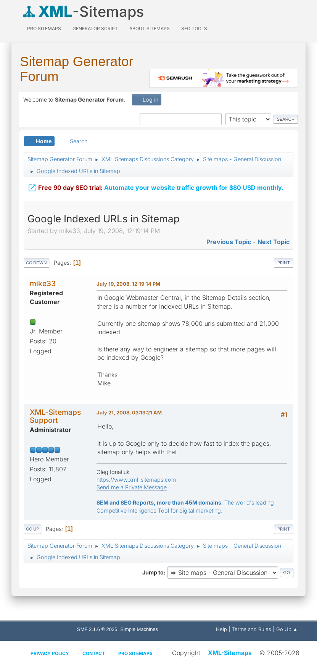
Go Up (32, 529)
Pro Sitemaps (135, 653)
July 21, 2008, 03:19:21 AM (129, 412)
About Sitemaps (149, 28)
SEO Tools (194, 28)
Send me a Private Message (132, 487)
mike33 (43, 283)
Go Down (36, 262)
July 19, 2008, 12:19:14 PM (128, 284)
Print (283, 262)
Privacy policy (50, 653)
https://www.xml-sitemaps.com (136, 479)
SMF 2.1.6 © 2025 (97, 629)
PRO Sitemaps (44, 28)
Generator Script (95, 28)
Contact (93, 653)
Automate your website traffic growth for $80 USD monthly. (155, 184)
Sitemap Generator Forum (76, 69)
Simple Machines (139, 629)
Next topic (273, 242)
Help (221, 629)
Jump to (153, 572)
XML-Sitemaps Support (55, 416)
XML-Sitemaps (230, 653)
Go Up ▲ (287, 629)
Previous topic (228, 242)
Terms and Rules (251, 629)
